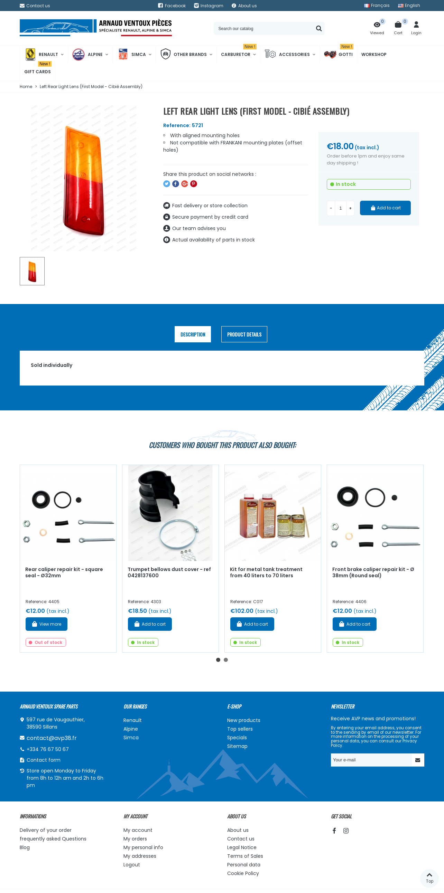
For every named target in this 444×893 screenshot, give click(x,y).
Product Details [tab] (244, 334)
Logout (131, 864)
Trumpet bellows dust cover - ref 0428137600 (169, 572)
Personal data (243, 864)
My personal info (143, 847)
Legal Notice (242, 847)
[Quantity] (340, 208)
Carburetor (239, 51)
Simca (131, 54)
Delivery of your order (46, 830)
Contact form (44, 760)
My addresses (139, 856)
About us (238, 830)
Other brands (183, 54)
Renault (41, 54)
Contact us (241, 838)
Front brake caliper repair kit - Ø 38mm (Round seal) (373, 572)
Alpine (87, 54)
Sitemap (237, 746)
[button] (218, 660)
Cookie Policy (243, 873)
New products (243, 720)
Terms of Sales (245, 856)
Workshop (374, 54)
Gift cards (38, 69)
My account (137, 830)
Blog (25, 847)
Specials (237, 737)
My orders (135, 838)
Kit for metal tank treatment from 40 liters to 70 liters (266, 572)
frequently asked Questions (53, 838)
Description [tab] (193, 334)
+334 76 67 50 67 (48, 749)
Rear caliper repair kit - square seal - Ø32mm (64, 572)
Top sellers (240, 728)
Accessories (287, 54)
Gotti (338, 54)
